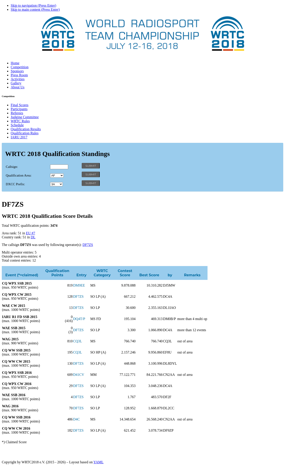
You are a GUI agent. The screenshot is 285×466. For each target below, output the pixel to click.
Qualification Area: (18, 175)
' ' (57, 175)
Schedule (17, 125)
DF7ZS (88, 245)
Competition (19, 67)
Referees (17, 113)
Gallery (16, 83)
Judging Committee (25, 117)
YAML (99, 462)
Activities (17, 79)
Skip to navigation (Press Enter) (33, 5)
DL (33, 237)
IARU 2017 (19, 137)
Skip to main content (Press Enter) (35, 9)
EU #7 (30, 233)
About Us (17, 87)
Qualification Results (26, 129)
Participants (19, 109)
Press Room (19, 75)
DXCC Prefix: (15, 184)
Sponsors (17, 71)
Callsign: (12, 167)
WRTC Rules (20, 121)
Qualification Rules (25, 133)
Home (15, 63)
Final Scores (19, 105)
